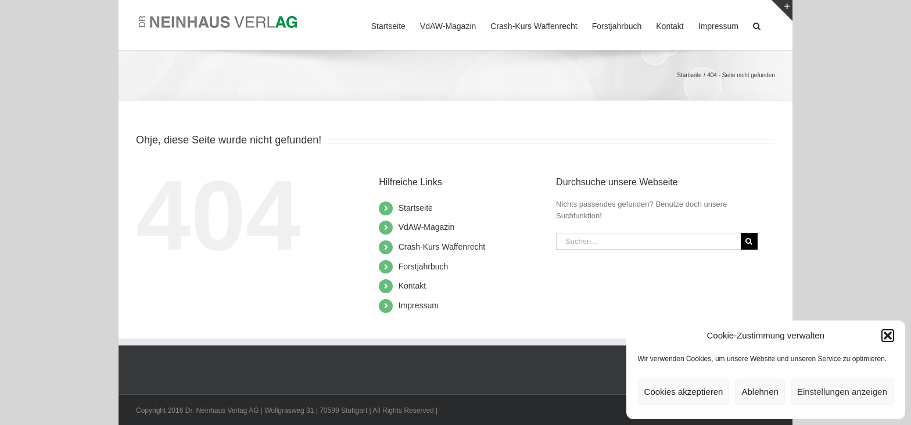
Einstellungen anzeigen (842, 392)
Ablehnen (759, 392)
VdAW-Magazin (426, 227)
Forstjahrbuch (424, 266)
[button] (888, 335)
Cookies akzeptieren (683, 392)
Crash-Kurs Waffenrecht (442, 246)
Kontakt (412, 285)
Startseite (416, 207)
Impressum (419, 305)
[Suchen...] (648, 241)
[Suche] (749, 241)
